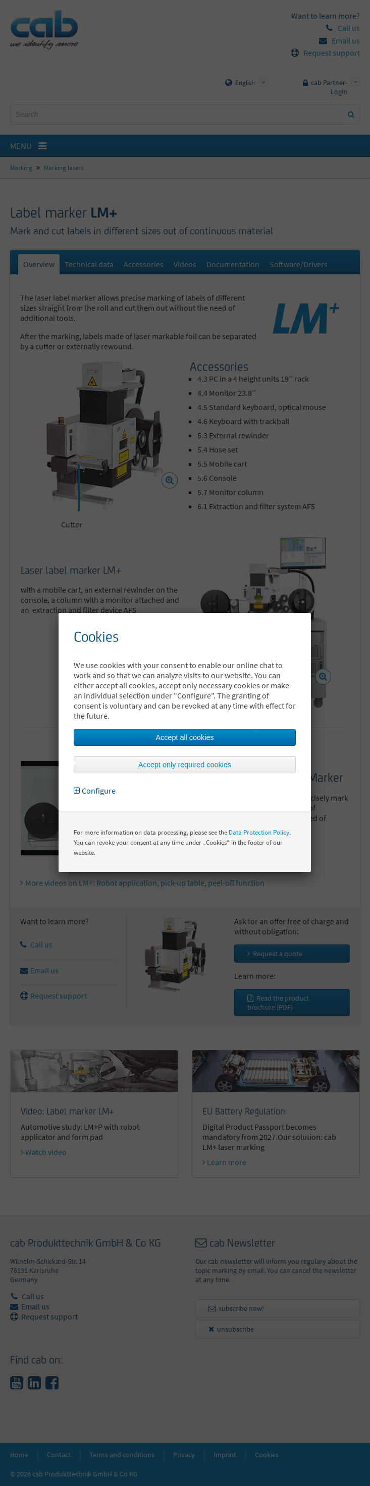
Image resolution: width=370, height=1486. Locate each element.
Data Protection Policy (259, 832)
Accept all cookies (184, 737)
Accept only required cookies (184, 765)
